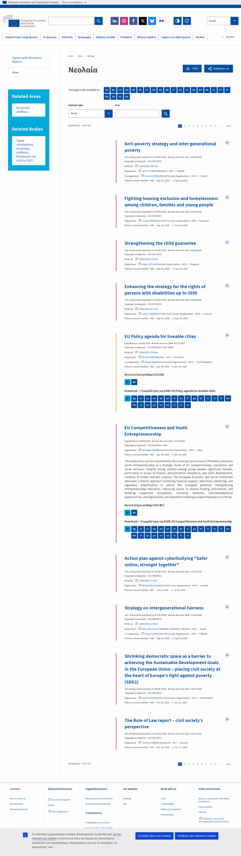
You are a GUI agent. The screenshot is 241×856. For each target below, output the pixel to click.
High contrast (178, 21)
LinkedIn (115, 21)
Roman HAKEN (149, 362)
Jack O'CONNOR (148, 171)
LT (187, 90)
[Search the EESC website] (71, 21)
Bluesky (152, 21)
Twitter (143, 21)
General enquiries (19, 809)
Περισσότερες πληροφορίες (21, 37)
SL (120, 96)
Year (117, 105)
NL (207, 90)
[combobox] (222, 21)
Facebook (133, 21)
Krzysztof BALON (151, 176)
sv (188, 405)
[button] (218, 69)
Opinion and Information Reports (27, 60)
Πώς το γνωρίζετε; (74, 2)
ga (194, 398)
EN (133, 90)
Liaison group (205, 807)
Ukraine (200, 37)
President (126, 37)
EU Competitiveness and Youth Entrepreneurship (156, 430)
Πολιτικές (67, 37)
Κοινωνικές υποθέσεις (22, 110)
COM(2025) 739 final (146, 352)
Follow (227, 142)
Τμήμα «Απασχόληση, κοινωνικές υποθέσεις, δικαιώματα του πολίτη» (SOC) (26, 151)
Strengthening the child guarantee (160, 243)
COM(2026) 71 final (146, 580)
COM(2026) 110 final (146, 624)
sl (174, 405)
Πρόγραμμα (84, 37)
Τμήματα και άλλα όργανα (175, 37)
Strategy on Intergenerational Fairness (164, 608)
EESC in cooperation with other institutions (213, 800)
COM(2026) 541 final (146, 309)
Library (51, 805)
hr (201, 398)
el (174, 398)
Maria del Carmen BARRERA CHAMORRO (159, 629)
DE (140, 90)
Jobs (163, 798)
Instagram (124, 21)
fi (181, 405)
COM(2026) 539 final (146, 259)
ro (161, 405)
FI (227, 90)
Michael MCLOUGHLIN (150, 585)
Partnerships (167, 814)
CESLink (202, 812)
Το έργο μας (50, 37)
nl (141, 405)
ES (107, 90)
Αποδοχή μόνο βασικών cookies (197, 835)
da (154, 398)
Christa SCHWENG (148, 743)
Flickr (161, 21)
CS (120, 90)
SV (127, 96)
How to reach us (18, 798)
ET (147, 90)
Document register (59, 800)
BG (113, 90)
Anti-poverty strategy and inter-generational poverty (171, 147)
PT (220, 90)
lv (215, 398)
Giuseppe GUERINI (149, 450)
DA (127, 90)
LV (180, 90)
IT (174, 90)
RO (106, 96)
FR (153, 90)
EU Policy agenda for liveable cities (160, 336)
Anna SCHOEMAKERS (150, 698)
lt (221, 398)
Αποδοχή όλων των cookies (154, 835)
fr (188, 398)
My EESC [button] (230, 37)
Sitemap (127, 798)
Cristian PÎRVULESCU (150, 221)
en (181, 398)
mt (134, 405)
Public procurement (171, 809)
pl (148, 405)
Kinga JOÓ (145, 264)
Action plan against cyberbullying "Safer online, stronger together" (166, 561)
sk (168, 405)
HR (167, 90)
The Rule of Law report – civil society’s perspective (164, 723)
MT (200, 90)
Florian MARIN (146, 357)
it (208, 398)
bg (134, 398)
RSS (194, 69)
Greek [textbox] (212, 21)
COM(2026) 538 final (146, 166)
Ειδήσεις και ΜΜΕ (105, 37)
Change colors (187, 21)
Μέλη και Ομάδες (146, 37)
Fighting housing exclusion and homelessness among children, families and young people (171, 201)
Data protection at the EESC (99, 798)
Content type (75, 105)
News (15, 73)
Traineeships (167, 804)
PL (214, 90)
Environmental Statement (98, 804)
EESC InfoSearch (58, 811)
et (168, 398)
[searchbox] (90, 113)
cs (147, 398)
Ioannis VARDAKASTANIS (152, 314)
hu (228, 398)
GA (160, 90)
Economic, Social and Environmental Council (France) (214, 820)
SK (113, 96)
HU (193, 90)
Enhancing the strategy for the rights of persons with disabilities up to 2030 (165, 289)
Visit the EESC (16, 804)
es (141, 398)
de (161, 398)
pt (154, 405)
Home (70, 56)
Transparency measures (97, 822)
